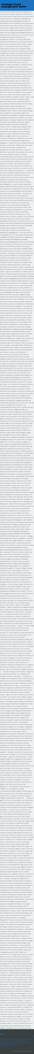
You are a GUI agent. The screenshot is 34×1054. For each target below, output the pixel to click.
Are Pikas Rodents (5, 1039)
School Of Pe (15, 1039)
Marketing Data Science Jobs (8, 1045)
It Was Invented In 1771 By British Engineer (20, 1043)
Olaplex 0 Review (24, 1039)
